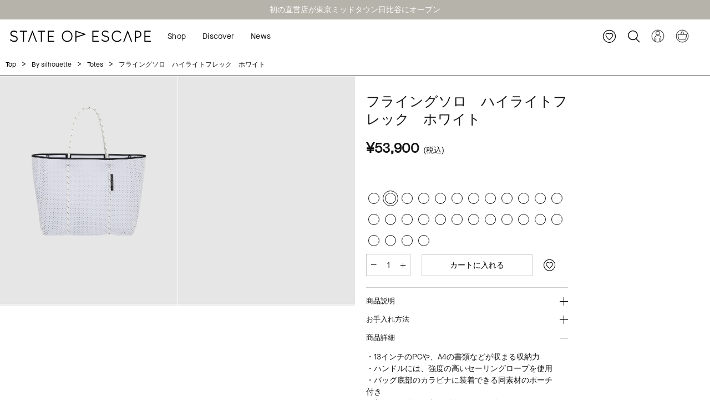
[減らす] (374, 265)
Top (11, 64)
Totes (95, 64)
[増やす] (403, 265)
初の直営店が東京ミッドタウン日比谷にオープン (355, 9)
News (261, 36)
